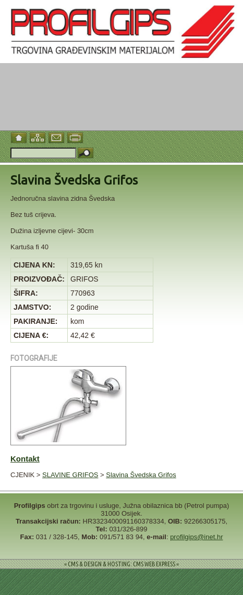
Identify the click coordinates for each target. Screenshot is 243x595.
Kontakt (25, 458)
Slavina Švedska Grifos (141, 475)
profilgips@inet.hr (196, 537)
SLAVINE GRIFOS (70, 475)
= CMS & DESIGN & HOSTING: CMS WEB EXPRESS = (121, 564)
